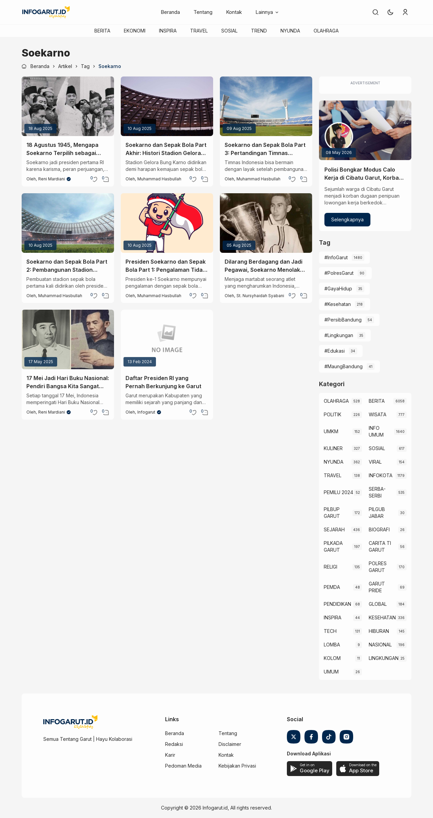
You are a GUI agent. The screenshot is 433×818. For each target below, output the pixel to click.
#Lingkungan (338, 335)
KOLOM (332, 658)
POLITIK (332, 414)
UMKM (331, 431)
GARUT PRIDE (377, 587)
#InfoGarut (336, 257)
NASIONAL (380, 644)
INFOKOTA (380, 475)
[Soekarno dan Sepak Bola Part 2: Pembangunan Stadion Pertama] (68, 223)
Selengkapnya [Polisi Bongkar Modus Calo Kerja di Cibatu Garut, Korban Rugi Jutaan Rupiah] (347, 219)
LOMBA (332, 644)
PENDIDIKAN (337, 604)
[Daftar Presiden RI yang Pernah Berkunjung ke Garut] (167, 339)
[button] (390, 12)
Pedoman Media (183, 766)
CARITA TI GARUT (380, 546)
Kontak (234, 12)
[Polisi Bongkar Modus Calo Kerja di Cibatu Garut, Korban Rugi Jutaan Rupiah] (365, 130)
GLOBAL (378, 604)
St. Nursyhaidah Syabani (260, 295)
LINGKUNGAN (383, 658)
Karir (170, 755)
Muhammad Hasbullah (159, 178)
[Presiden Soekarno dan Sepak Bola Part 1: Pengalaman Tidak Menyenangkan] (167, 223)
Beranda (170, 12)
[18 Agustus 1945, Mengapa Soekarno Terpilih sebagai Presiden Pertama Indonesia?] (68, 106)
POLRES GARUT (378, 566)
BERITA (102, 31)
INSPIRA (168, 31)
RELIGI (330, 567)
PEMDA (332, 587)
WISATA (377, 414)
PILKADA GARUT (333, 546)
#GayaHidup (338, 288)
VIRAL (375, 462)
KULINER (333, 448)
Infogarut (146, 412)
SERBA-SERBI (377, 492)
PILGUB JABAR (377, 512)
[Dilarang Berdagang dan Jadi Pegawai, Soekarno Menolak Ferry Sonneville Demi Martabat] (266, 223)
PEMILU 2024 (338, 492)
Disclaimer (230, 744)
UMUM (331, 672)
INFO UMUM (376, 431)
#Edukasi (334, 351)
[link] (375, 12)
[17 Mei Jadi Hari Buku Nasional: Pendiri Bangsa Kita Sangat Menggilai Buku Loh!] (68, 339)
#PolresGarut (339, 273)
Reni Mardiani (51, 178)
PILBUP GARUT (332, 512)
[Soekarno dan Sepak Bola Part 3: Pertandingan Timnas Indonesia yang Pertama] (266, 106)
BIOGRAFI (379, 529)
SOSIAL (229, 31)
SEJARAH (334, 529)
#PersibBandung (343, 320)
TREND (259, 31)
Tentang (202, 12)
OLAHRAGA (326, 31)
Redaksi (174, 744)
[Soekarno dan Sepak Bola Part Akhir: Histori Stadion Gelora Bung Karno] (167, 106)
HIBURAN (379, 631)
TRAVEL (199, 31)
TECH (330, 631)
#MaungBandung (343, 366)
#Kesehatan (337, 304)
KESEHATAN (382, 617)
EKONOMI (134, 31)
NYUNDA (290, 31)
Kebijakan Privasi (237, 766)
